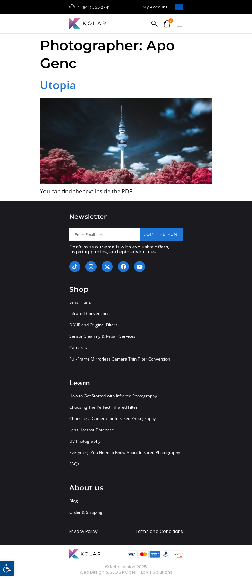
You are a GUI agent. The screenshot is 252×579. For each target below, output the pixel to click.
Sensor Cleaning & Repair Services (102, 336)
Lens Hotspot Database (91, 430)
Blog (73, 501)
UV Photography (84, 441)
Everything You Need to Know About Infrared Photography (124, 452)
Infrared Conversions (89, 314)
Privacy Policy (83, 531)
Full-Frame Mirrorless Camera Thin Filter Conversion (119, 359)
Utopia (58, 84)
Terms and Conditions (159, 531)
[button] (179, 24)
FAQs (74, 464)
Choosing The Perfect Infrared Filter (103, 407)
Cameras (78, 348)
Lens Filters (80, 302)
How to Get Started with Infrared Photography (113, 396)
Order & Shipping (85, 512)
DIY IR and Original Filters (93, 325)
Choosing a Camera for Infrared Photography (112, 418)
